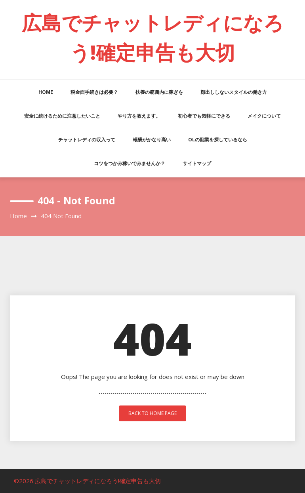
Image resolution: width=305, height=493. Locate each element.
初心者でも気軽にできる (204, 115)
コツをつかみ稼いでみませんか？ (129, 163)
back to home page (152, 413)
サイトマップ (197, 163)
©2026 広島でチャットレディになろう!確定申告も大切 (87, 481)
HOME (45, 92)
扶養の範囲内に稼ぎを (159, 92)
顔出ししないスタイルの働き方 (233, 92)
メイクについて (264, 115)
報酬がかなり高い (152, 139)
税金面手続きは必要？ (94, 92)
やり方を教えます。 (139, 115)
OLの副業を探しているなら (217, 139)
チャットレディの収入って (86, 139)
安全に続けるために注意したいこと (62, 115)
